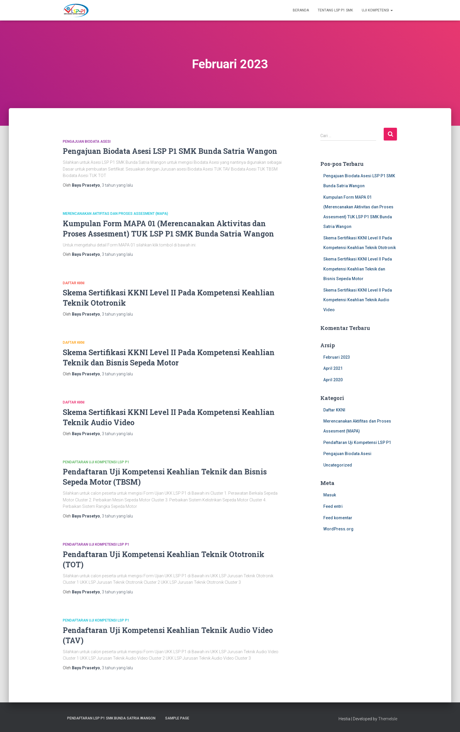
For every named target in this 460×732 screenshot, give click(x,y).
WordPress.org (338, 529)
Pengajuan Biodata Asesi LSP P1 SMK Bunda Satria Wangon (170, 151)
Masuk (329, 495)
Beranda (301, 10)
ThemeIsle (387, 718)
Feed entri (333, 506)
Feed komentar (337, 517)
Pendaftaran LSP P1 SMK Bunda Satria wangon (111, 718)
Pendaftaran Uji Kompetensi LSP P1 (96, 462)
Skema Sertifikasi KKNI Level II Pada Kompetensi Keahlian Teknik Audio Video (357, 300)
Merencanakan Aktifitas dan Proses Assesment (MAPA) (115, 214)
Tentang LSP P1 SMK (335, 10)
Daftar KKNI (73, 283)
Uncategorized (337, 465)
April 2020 (333, 379)
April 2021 (333, 368)
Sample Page (177, 718)
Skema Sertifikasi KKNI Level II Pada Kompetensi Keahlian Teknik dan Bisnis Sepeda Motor (357, 269)
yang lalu (117, 185)
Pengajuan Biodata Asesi (87, 141)
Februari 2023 (336, 357)
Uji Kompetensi (377, 10)
